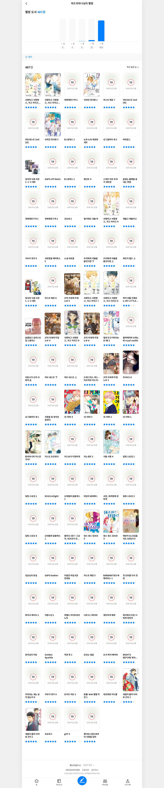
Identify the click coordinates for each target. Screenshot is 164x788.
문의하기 (94, 770)
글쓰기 (82, 780)
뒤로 (26, 3)
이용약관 (85, 770)
